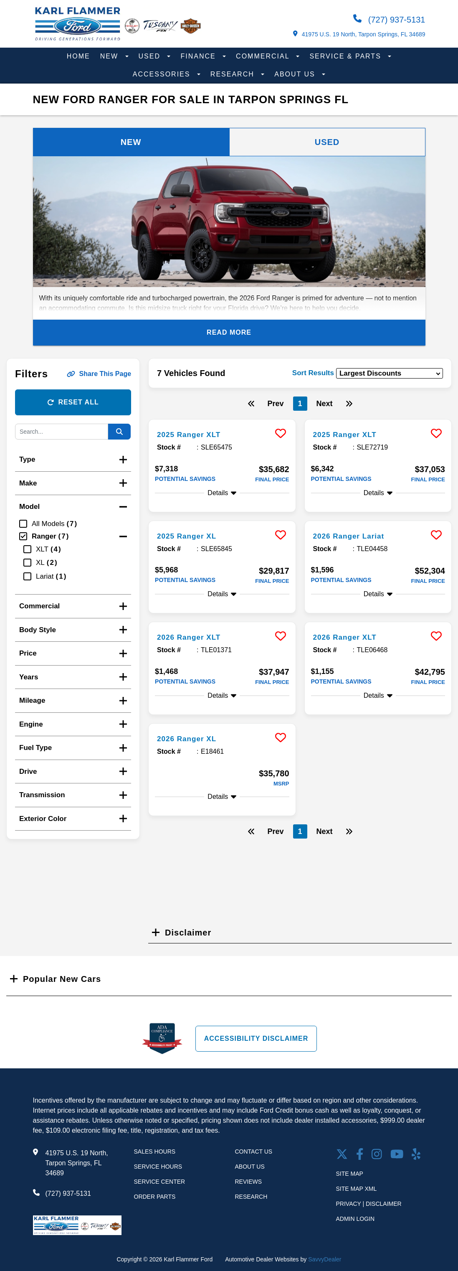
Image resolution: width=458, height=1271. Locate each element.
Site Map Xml (356, 1188)
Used (151, 56)
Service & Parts (346, 56)
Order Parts (155, 1196)
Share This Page (99, 373)
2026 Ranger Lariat (354, 535)
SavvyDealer (324, 1259)
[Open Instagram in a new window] (377, 1155)
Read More (229, 332)
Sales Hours (155, 1151)
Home (78, 56)
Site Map (349, 1173)
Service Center (159, 1181)
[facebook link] (360, 1155)
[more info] (222, 420)
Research (233, 74)
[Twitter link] (342, 1155)
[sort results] (389, 373)
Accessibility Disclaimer (256, 1038)
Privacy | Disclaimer (369, 1203)
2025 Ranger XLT (193, 434)
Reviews (248, 1181)
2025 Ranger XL (191, 535)
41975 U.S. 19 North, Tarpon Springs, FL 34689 (359, 34)
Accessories (163, 74)
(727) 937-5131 (389, 19)
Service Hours (158, 1166)
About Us (296, 74)
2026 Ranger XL (191, 738)
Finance (199, 56)
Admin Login (355, 1218)
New (110, 56)
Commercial (264, 56)
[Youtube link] (397, 1155)
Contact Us (254, 1151)
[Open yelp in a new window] (416, 1155)
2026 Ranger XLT (193, 636)
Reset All (73, 402)
